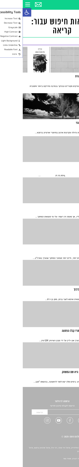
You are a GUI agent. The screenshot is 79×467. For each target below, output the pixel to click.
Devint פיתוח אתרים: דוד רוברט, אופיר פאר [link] (57, 458)
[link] (4, 12)
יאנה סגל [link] (65, 455)
